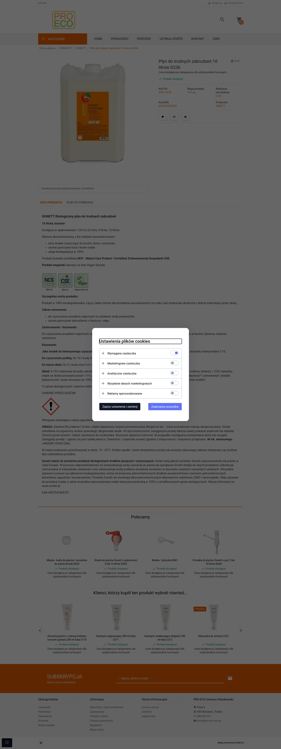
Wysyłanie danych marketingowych (129, 383)
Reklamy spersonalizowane (124, 393)
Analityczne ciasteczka (121, 373)
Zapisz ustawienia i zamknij (119, 406)
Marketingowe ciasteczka (123, 363)
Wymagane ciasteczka (121, 353)
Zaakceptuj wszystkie (165, 406)
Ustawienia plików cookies (124, 341)
